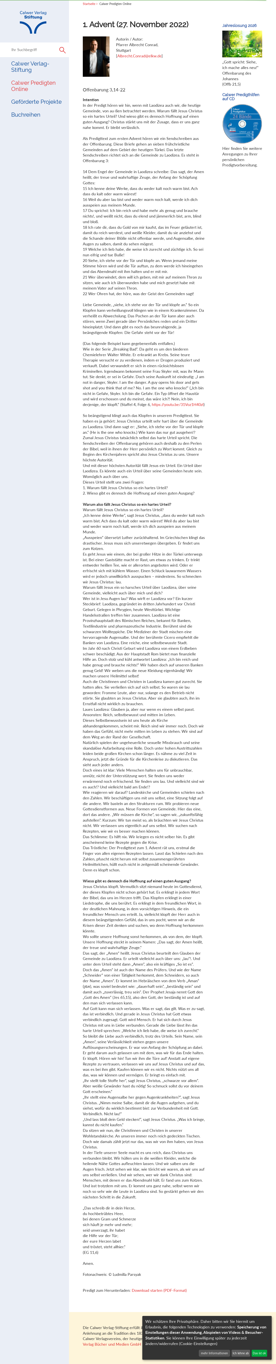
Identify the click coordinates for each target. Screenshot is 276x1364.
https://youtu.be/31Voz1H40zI (178, 404)
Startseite (89, 4)
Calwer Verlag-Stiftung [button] (30, 66)
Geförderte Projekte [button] (36, 102)
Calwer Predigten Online (33, 86)
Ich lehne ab (241, 1353)
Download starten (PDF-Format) (159, 1290)
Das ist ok (259, 1353)
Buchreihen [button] (25, 114)
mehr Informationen (214, 1353)
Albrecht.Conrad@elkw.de (139, 55)
